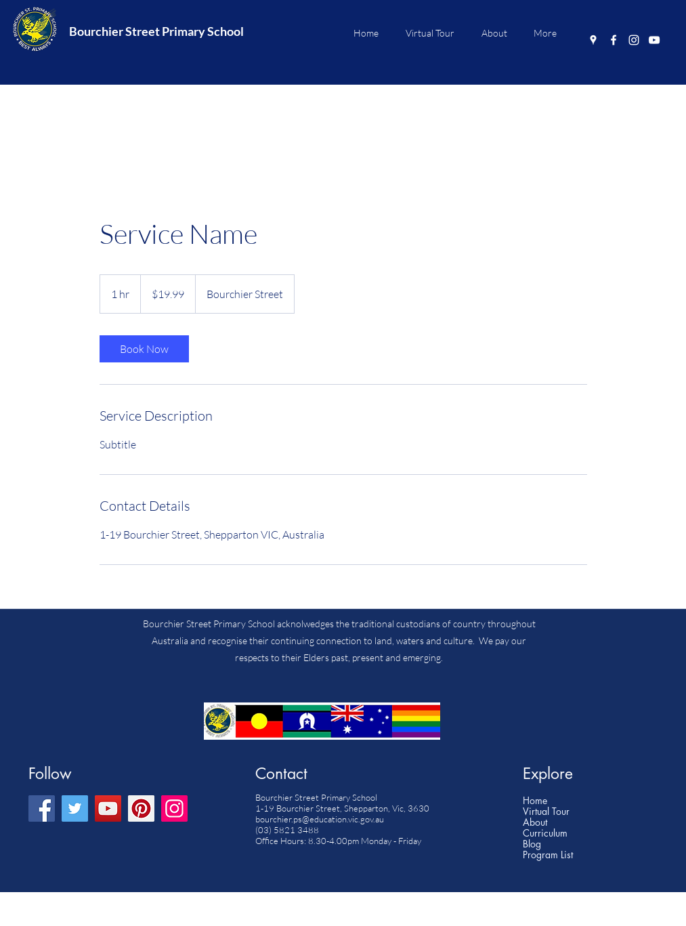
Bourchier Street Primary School (156, 31)
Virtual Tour (546, 811)
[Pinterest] (141, 808)
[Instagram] (634, 40)
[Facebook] (613, 40)
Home (535, 800)
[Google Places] (593, 40)
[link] (144, 348)
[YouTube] (654, 40)
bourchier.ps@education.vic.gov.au (319, 819)
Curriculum (545, 833)
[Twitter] (75, 808)
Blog (532, 844)
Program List (548, 854)
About (535, 822)
